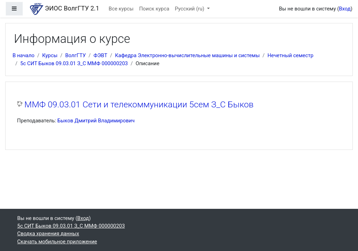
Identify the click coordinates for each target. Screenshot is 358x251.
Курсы (49, 55)
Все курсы (121, 9)
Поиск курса (154, 9)
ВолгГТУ (75, 55)
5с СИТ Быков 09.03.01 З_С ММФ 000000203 (74, 63)
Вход (345, 9)
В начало (23, 55)
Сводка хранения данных (48, 233)
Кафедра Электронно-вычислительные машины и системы (187, 55)
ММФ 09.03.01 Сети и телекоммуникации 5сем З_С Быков (139, 104)
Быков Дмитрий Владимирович (96, 120)
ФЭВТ (101, 55)
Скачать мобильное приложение (57, 241)
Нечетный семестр (290, 55)
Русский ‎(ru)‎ (190, 9)
